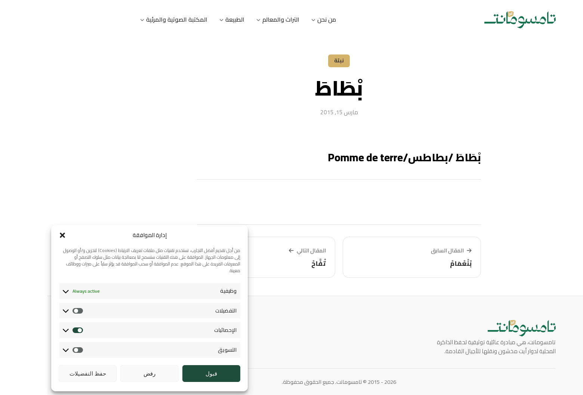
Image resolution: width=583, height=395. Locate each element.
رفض (102, 373)
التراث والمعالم (230, 19)
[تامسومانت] (472, 19)
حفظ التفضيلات (40, 373)
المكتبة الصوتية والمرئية (126, 19)
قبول (164, 373)
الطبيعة (184, 19)
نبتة (291, 60)
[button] (15, 235)
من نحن (276, 19)
